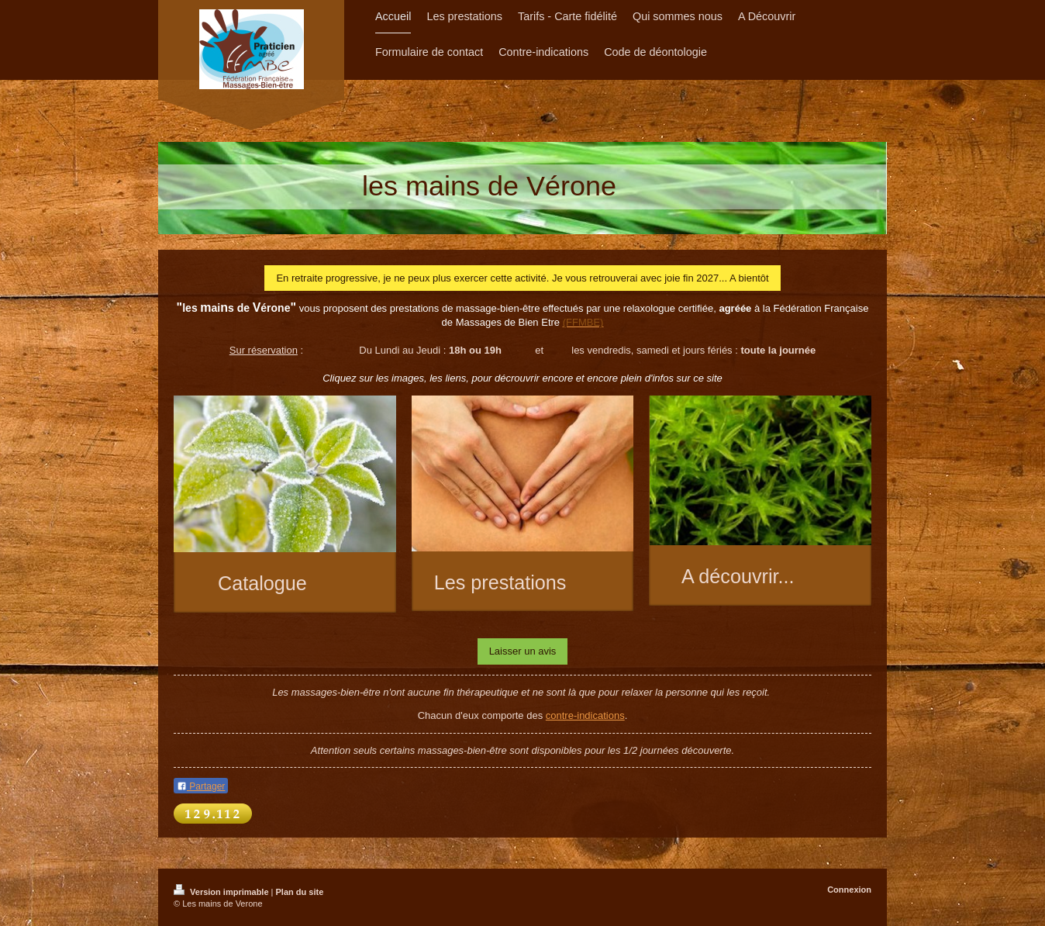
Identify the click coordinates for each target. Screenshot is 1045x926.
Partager (201, 786)
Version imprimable (222, 892)
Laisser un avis (523, 651)
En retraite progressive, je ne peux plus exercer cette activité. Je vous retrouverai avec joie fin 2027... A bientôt (522, 278)
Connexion (849, 889)
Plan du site (300, 892)
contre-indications (585, 715)
